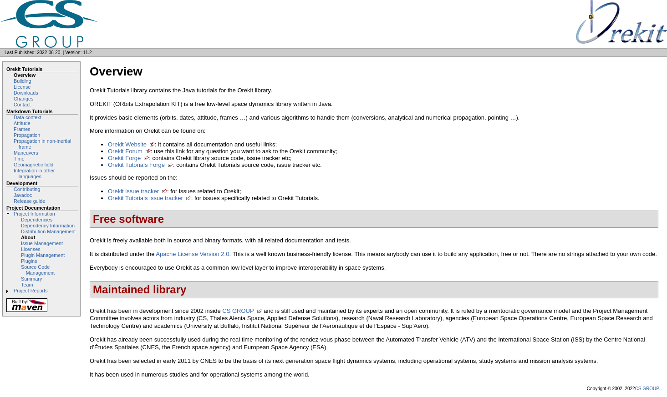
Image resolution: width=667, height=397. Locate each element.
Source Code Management (38, 270)
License (22, 87)
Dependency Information (48, 225)
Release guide (29, 201)
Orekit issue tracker (133, 191)
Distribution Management (48, 231)
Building (22, 81)
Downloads (26, 92)
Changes (23, 98)
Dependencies (36, 219)
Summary (31, 278)
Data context (27, 117)
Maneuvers (26, 153)
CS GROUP (238, 310)
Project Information (34, 213)
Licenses (31, 249)
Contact (22, 104)
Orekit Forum (125, 151)
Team (27, 284)
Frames (22, 129)
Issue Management (42, 243)
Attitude (22, 123)
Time (19, 158)
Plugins (29, 261)
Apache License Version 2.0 (192, 254)
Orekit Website (127, 144)
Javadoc (23, 195)
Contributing (27, 189)
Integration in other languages (34, 173)
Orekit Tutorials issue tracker (145, 198)
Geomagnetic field (33, 164)
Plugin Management (43, 255)
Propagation (27, 135)
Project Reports (31, 290)
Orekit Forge (124, 158)
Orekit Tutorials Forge (136, 164)
